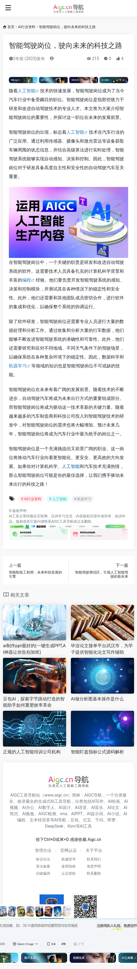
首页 (10, 27)
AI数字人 (46, 807)
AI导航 (60, 820)
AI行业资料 (26, 27)
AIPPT (77, 813)
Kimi (72, 826)
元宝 (87, 820)
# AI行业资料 (31, 499)
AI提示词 (95, 813)
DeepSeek (54, 826)
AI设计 (65, 807)
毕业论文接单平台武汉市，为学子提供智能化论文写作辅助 (102, 649)
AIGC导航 (93, 795)
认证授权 (68, 873)
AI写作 (98, 801)
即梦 (111, 820)
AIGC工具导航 (62, 521)
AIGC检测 (47, 813)
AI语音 (81, 807)
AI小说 (113, 813)
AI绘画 (114, 801)
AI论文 (113, 807)
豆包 (74, 820)
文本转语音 (40, 820)
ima (63, 813)
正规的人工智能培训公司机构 (32, 752)
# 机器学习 (82, 499)
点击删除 (84, 521)
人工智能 (26, 90)
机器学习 (18, 366)
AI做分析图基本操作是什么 (97, 699)
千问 (99, 820)
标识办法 (43, 859)
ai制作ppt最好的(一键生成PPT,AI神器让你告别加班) (34, 649)
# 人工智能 (57, 499)
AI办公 (28, 807)
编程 (26, 280)
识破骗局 (43, 873)
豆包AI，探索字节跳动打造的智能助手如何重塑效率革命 (34, 702)
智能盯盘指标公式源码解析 (97, 752)
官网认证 (68, 850)
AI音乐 (97, 807)
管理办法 (43, 850)
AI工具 (14, 516)
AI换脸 (28, 813)
